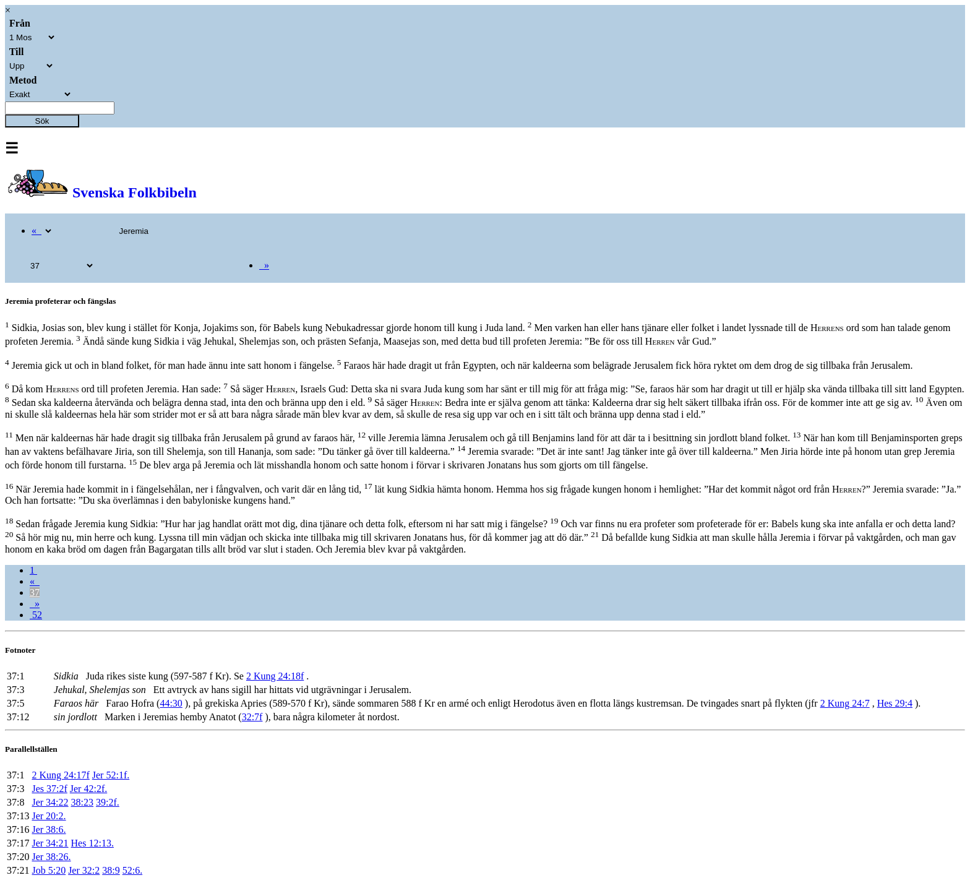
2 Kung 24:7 (845, 703)
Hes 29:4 (894, 703)
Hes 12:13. (92, 843)
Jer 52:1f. (110, 775)
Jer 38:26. (51, 856)
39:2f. (107, 802)
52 (36, 614)
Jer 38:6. (49, 829)
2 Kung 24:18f (275, 676)
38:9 (110, 870)
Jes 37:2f (49, 788)
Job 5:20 (49, 870)
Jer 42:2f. (88, 788)
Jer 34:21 (50, 843)
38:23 (82, 802)
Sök (42, 121)
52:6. (132, 870)
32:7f (252, 717)
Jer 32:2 (84, 870)
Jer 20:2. (49, 816)
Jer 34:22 (50, 802)
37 (35, 592)
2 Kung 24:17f (60, 775)
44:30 (171, 703)
